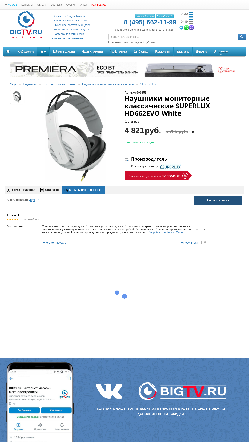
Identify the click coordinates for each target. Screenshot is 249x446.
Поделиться (190, 242)
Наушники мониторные (59, 84)
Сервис (70, 4)
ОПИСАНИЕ (50, 190)
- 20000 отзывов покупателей (69, 20)
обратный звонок (145, 16)
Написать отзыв (218, 200)
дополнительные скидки (161, 414)
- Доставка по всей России (68, 33)
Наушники (30, 84)
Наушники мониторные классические (108, 84)
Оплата (41, 4)
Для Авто (201, 52)
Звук (43, 52)
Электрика (183, 52)
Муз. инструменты (92, 52)
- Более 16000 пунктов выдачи (70, 29)
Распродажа (98, 4)
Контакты (27, 4)
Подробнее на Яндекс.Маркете (167, 232)
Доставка (56, 4)
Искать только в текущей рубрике (131, 42)
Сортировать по (23, 199)
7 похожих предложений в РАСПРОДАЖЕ (154, 176)
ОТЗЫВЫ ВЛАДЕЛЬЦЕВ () (83, 189)
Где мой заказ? (164, 16)
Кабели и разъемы (64, 52)
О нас (83, 4)
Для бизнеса (141, 52)
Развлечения (162, 52)
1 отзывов (132, 121)
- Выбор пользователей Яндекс (71, 25)
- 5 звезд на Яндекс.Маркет (68, 16)
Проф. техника (118, 52)
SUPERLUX (148, 84)
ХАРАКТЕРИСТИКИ (21, 190)
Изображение (25, 52)
